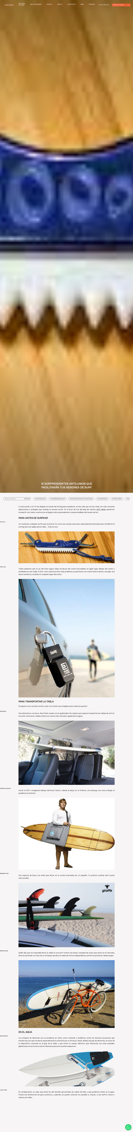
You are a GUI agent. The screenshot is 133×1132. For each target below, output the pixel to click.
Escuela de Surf (33, 4)
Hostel (58, 4)
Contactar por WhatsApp (128, 1127)
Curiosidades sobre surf (58, 798)
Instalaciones (47, 4)
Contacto (76, 4)
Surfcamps (19, 4)
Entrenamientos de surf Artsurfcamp (82, 798)
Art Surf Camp (7, 4)
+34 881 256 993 (103, 4)
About (66, 4)
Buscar (27, 798)
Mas (84, 4)
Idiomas (92, 4)
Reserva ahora (118, 4)
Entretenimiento (104, 798)
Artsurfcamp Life (40, 798)
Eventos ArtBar (120, 798)
